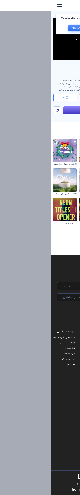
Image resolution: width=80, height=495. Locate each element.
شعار (54, 361)
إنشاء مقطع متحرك (16, 343)
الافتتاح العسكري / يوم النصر (40, 194)
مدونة (54, 343)
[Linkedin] (23, 490)
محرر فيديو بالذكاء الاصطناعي (67, 414)
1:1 (14, 97)
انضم (66, 311)
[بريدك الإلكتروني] (40, 297)
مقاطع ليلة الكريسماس (68, 223)
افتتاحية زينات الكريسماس (41, 164)
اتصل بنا (76, 343)
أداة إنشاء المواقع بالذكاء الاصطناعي (64, 425)
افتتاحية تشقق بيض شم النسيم (13, 194)
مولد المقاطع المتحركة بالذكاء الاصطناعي (62, 409)
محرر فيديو (20, 364)
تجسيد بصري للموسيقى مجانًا (12, 337)
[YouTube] (30, 490)
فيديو (54, 356)
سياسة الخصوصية (72, 364)
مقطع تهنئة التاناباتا (70, 194)
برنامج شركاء (73, 380)
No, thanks (46, 28)
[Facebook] (58, 490)
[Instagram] (51, 490)
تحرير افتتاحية (19, 353)
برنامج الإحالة (73, 358)
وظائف (76, 348)
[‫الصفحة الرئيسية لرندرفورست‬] (72, 5)
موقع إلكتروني (50, 372)
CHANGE (26, 28)
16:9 (65, 97)
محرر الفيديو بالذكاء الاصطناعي (66, 404)
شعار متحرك (19, 348)
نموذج (53, 377)
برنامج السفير (73, 385)
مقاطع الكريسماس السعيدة (66, 253)
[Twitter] (38, 490)
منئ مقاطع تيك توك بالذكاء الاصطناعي (63, 436)
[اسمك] (40, 286)
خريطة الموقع (73, 374)
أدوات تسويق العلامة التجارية (45, 337)
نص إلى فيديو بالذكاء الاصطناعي (66, 420)
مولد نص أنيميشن (17, 358)
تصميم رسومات (49, 367)
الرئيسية (74, 15)
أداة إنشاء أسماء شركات (69, 430)
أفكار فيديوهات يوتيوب (70, 441)
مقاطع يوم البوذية (70, 164)
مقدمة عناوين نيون (18, 223)
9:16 (40, 97)
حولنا (77, 337)
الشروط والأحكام (72, 369)
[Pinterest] (45, 490)
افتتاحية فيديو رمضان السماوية (40, 223)
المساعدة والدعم (72, 353)
